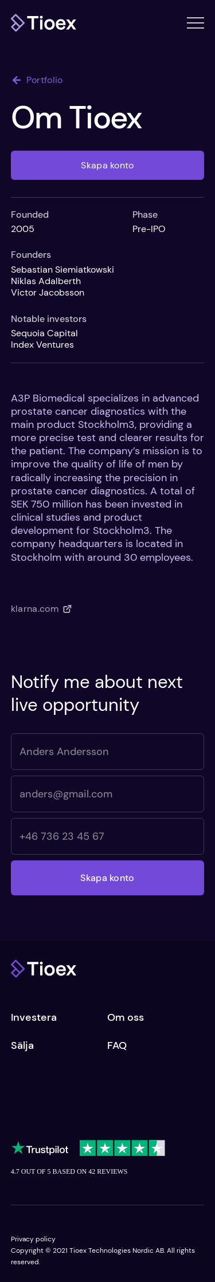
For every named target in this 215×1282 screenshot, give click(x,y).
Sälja (22, 1045)
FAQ (117, 1045)
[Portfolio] (45, 80)
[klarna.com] (45, 609)
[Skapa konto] (108, 165)
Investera (34, 1017)
